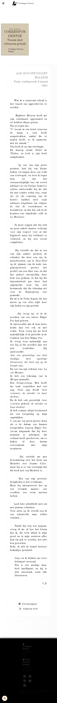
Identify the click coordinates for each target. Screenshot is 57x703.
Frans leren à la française (26, 662)
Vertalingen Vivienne (27, 646)
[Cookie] (4, 698)
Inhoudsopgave (27, 604)
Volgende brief (28, 609)
